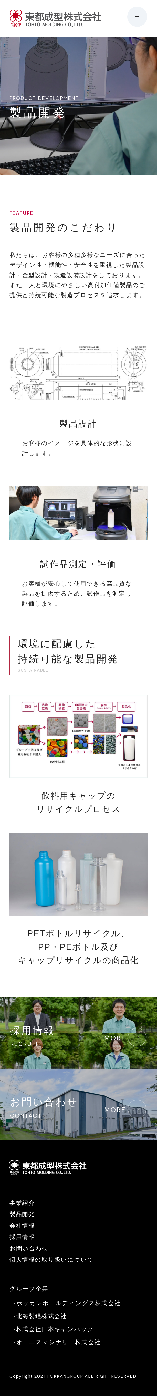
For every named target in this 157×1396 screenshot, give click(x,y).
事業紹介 (22, 1203)
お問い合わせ (78, 1109)
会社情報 (22, 1226)
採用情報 (78, 1037)
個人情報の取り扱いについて (51, 1260)
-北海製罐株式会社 (40, 1316)
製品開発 (22, 1214)
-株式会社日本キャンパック (54, 1329)
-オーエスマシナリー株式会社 (57, 1342)
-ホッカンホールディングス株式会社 (67, 1303)
